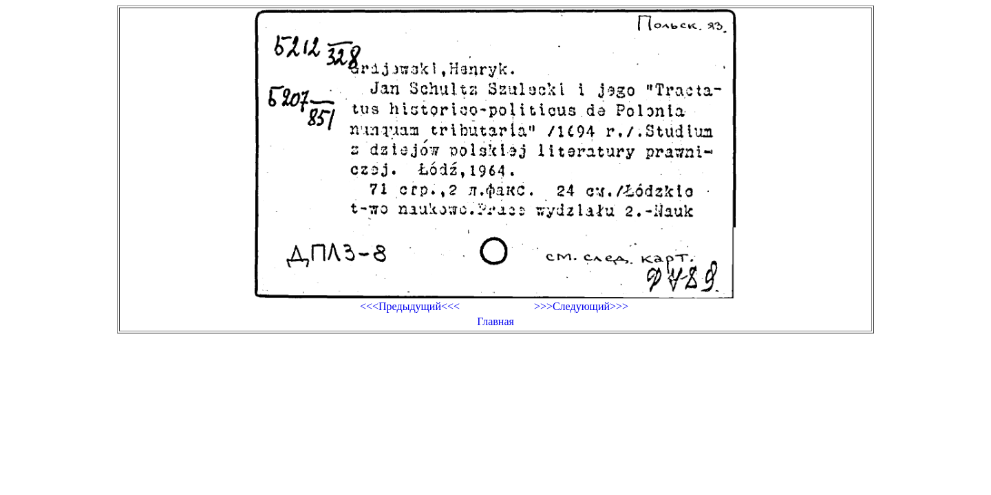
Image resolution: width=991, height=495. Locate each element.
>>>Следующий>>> (581, 306)
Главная (495, 321)
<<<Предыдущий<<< (410, 306)
